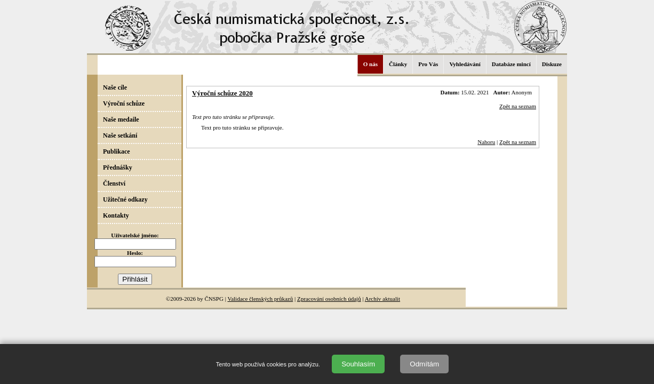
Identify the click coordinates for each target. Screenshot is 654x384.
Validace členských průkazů (260, 298)
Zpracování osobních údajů (329, 298)
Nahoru (486, 142)
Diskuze (552, 64)
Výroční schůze (124, 103)
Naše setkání (120, 135)
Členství (114, 183)
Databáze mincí (511, 64)
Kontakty (116, 215)
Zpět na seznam (517, 106)
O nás (370, 64)
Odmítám (424, 364)
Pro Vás (428, 64)
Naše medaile (121, 119)
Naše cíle (115, 87)
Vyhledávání (464, 64)
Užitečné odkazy (125, 199)
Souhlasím (358, 364)
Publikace (116, 151)
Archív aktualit (382, 298)
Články (398, 64)
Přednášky (117, 167)
